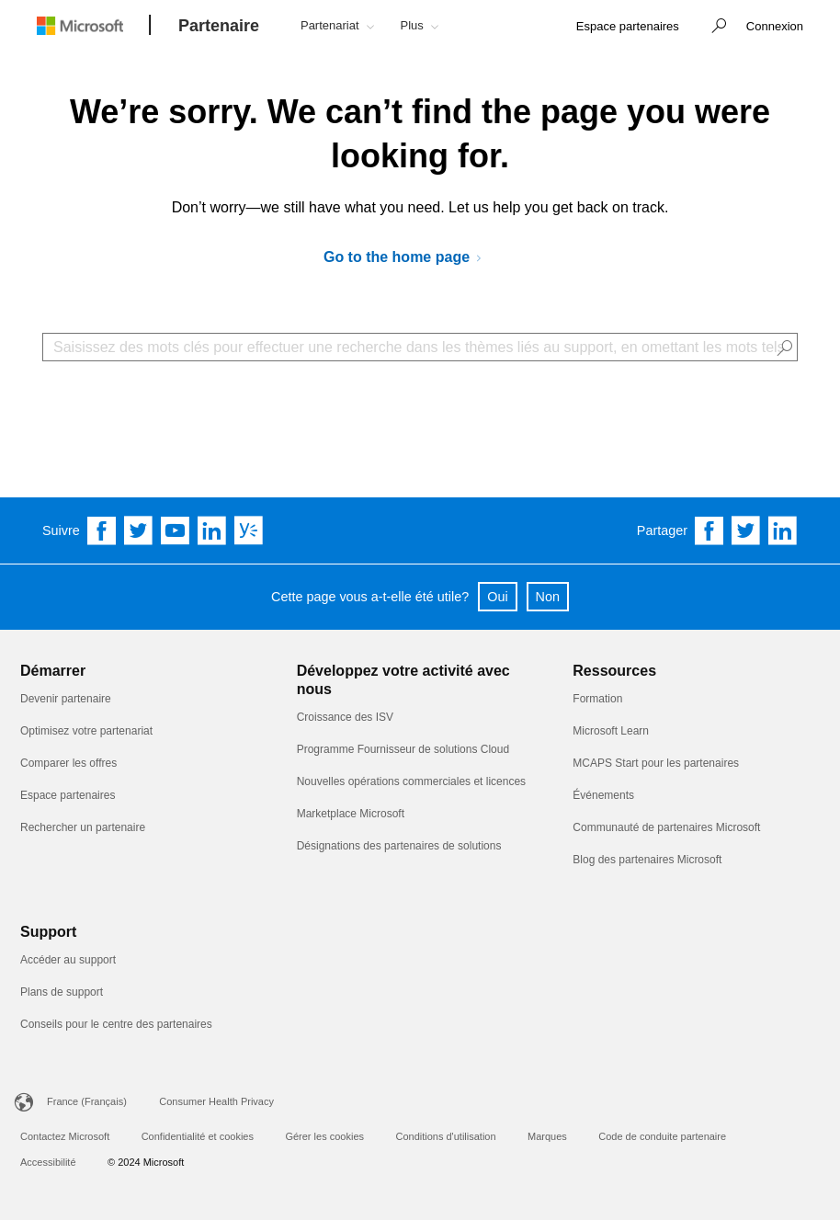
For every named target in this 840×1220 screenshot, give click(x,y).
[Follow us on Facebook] (102, 530)
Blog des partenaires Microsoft (647, 859)
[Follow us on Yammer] (249, 530)
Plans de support (61, 992)
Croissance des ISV (345, 717)
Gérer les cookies (324, 1136)
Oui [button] (497, 596)
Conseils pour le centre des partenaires (116, 1024)
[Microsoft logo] (94, 25)
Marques (547, 1136)
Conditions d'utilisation (445, 1136)
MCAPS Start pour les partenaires (656, 763)
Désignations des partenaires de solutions (399, 845)
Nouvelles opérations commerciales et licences (411, 781)
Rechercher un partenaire (82, 827)
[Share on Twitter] (746, 530)
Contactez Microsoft (64, 1136)
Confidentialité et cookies (198, 1136)
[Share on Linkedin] (783, 530)
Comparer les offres (68, 763)
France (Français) (87, 1101)
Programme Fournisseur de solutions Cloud (403, 749)
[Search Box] (420, 347)
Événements (603, 795)
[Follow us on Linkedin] (212, 530)
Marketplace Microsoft (350, 813)
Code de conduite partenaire (662, 1136)
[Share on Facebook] (709, 530)
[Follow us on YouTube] (175, 530)
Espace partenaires (67, 795)
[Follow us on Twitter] (138, 530)
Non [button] (548, 596)
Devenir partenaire (65, 698)
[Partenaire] (219, 26)
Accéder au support (68, 959)
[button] (714, 27)
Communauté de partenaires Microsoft (666, 827)
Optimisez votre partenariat (86, 730)
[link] (627, 27)
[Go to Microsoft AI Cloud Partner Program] (408, 258)
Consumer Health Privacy (216, 1101)
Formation (597, 698)
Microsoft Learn (611, 730)
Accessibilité (48, 1162)
